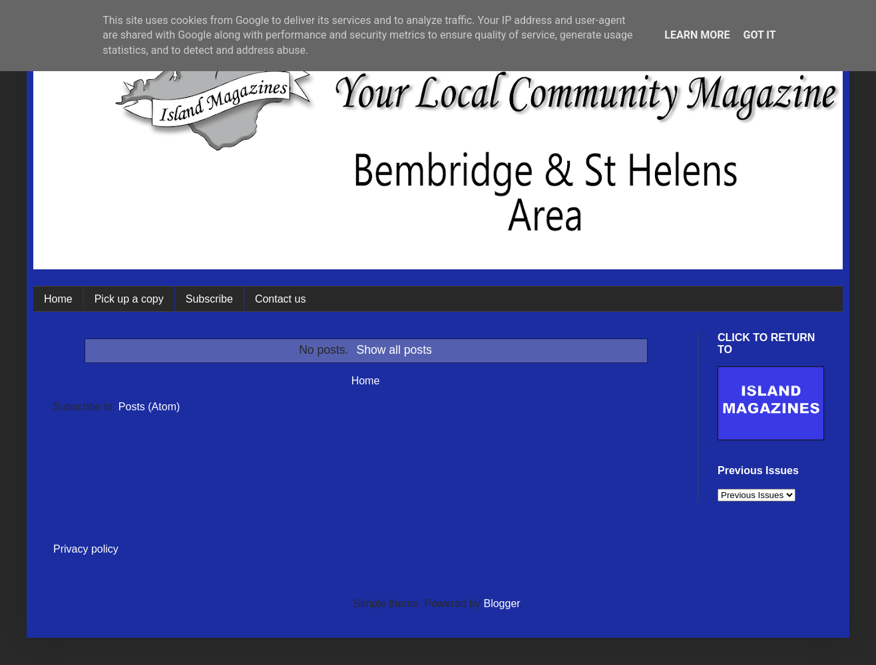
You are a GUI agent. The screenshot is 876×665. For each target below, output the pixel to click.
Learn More (697, 35)
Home (58, 299)
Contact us (280, 299)
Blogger (501, 603)
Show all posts (393, 349)
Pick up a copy (129, 299)
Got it (759, 35)
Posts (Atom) (149, 406)
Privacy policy (85, 549)
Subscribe (209, 299)
